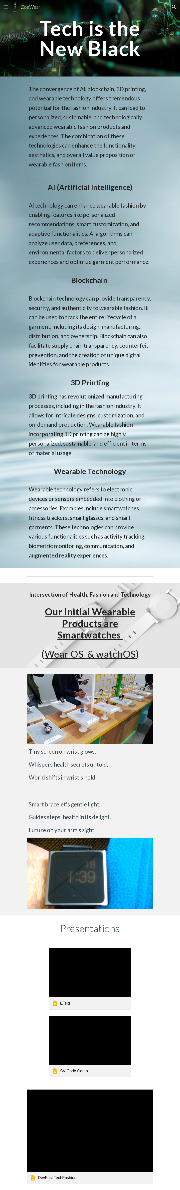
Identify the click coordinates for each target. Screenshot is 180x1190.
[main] (90, 38)
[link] (90, 979)
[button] (6, 7)
